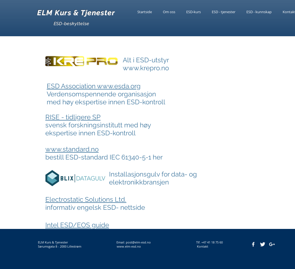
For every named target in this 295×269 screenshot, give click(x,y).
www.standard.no (72, 149)
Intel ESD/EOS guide (77, 225)
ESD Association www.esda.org (94, 86)
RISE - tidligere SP (73, 117)
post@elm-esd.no (138, 242)
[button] (259, 11)
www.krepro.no (146, 68)
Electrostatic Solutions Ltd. (85, 199)
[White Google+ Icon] (272, 244)
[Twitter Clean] (263, 244)
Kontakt (201, 246)
